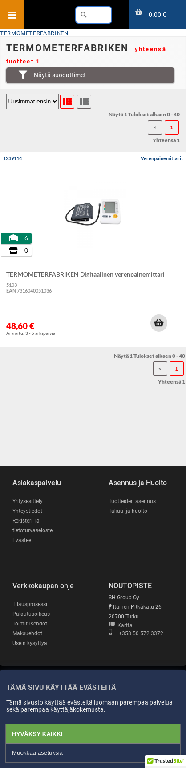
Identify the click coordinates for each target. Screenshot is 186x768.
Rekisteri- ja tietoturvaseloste (32, 526)
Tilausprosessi (29, 604)
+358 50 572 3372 (136, 633)
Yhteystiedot (27, 511)
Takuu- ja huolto (128, 511)
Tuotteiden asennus (132, 501)
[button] (158, 322)
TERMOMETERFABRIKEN (34, 33)
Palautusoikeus (31, 614)
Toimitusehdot (29, 624)
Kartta (121, 625)
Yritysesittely (27, 501)
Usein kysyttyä (29, 643)
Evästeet (22, 540)
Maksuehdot (27, 633)
